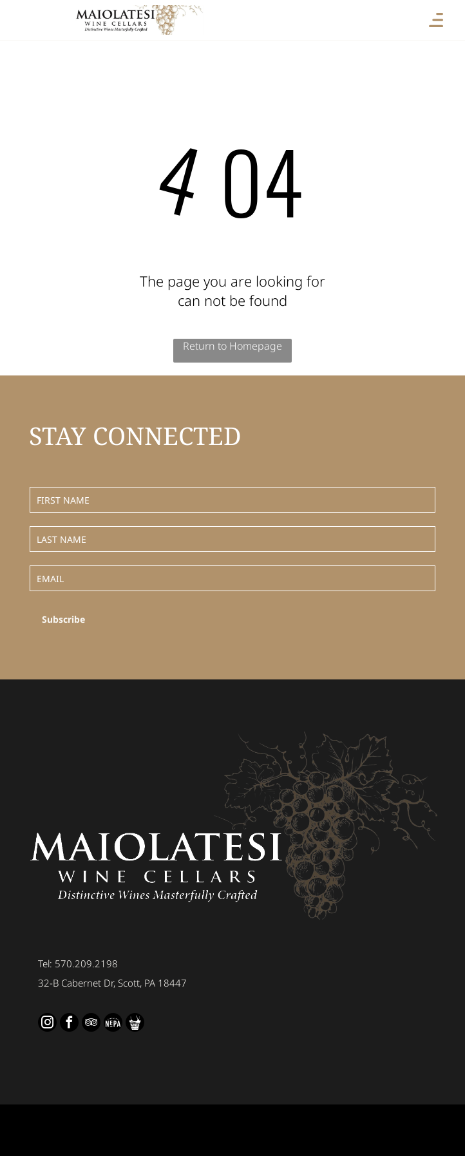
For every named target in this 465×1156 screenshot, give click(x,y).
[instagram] (47, 1024)
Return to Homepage (232, 346)
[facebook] (69, 1024)
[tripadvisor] (91, 1024)
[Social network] (113, 1024)
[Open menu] (436, 20)
